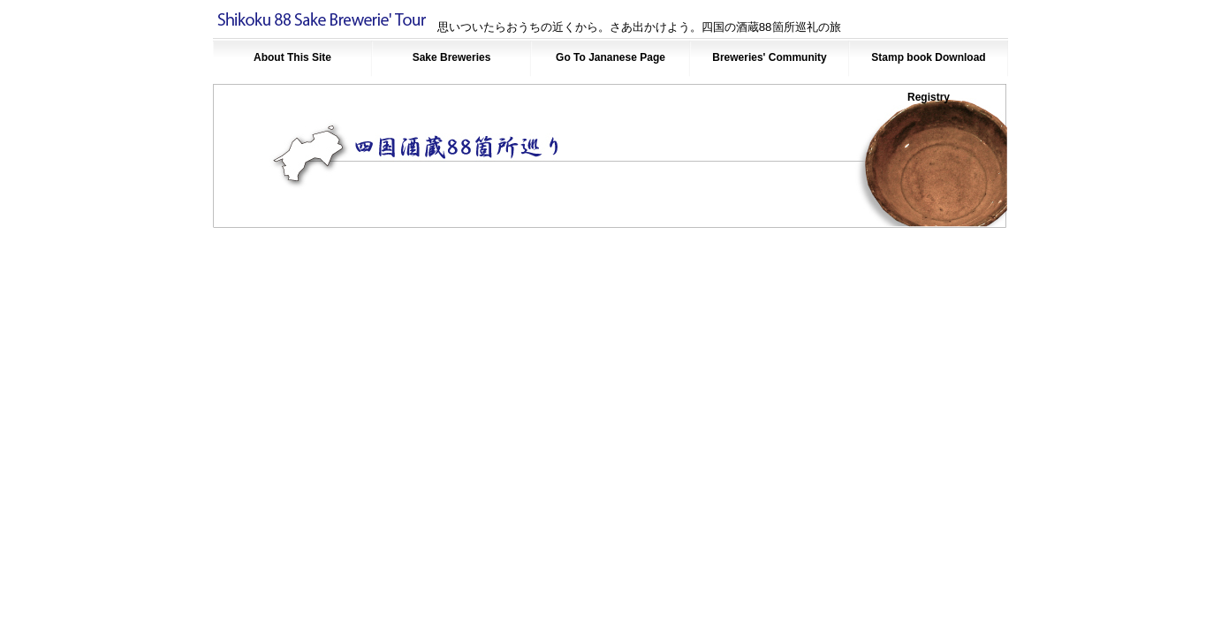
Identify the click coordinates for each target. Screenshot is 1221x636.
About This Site (292, 57)
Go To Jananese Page (610, 57)
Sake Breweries (452, 57)
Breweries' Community (769, 57)
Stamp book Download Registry (928, 64)
